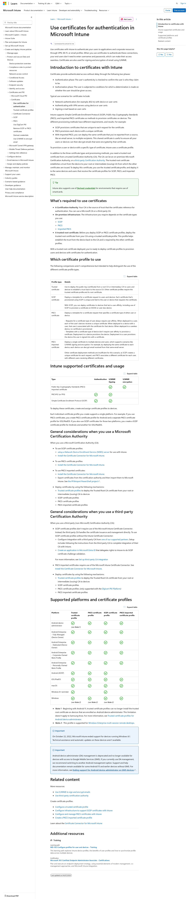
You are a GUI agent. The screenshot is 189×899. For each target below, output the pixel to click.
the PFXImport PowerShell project (83, 481)
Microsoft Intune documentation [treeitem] (18, 27)
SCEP (60, 221)
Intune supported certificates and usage (171, 30)
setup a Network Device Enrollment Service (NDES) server (83, 452)
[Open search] (176, 3)
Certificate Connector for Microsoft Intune (83, 823)
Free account (179, 10)
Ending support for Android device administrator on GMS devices (103, 770)
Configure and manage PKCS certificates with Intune (78, 814)
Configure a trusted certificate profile (71, 806)
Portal (168, 10)
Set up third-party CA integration (93, 559)
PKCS (60, 225)
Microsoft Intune (64, 19)
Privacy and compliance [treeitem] (14, 192)
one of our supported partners (114, 539)
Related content (164, 41)
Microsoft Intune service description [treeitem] (19, 196)
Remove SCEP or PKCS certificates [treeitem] (22, 130)
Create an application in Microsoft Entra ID (77, 550)
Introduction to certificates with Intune (171, 25)
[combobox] (17, 23)
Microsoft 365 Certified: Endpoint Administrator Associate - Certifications (80, 860)
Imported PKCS (64, 229)
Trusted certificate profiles (69, 490)
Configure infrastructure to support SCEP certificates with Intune (83, 810)
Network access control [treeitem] (18, 74)
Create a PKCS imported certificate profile (73, 817)
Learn (52, 19)
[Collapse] (31, 17)
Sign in (183, 3)
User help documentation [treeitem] (15, 189)
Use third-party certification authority (71, 795)
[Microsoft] (4, 3)
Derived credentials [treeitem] (20, 135)
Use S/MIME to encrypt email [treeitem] (22, 140)
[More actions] (136, 19)
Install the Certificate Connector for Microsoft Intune (81, 455)
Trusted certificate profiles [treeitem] (23, 110)
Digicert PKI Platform (111, 588)
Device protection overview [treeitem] (20, 63)
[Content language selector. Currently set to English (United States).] (15, 895)
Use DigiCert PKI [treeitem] (19, 124)
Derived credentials (86, 188)
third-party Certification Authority (90, 160)
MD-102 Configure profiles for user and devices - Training (73, 847)
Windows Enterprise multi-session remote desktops (111, 723)
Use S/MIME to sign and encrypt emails (72, 792)
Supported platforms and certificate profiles (168, 36)
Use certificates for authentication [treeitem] (21, 105)
